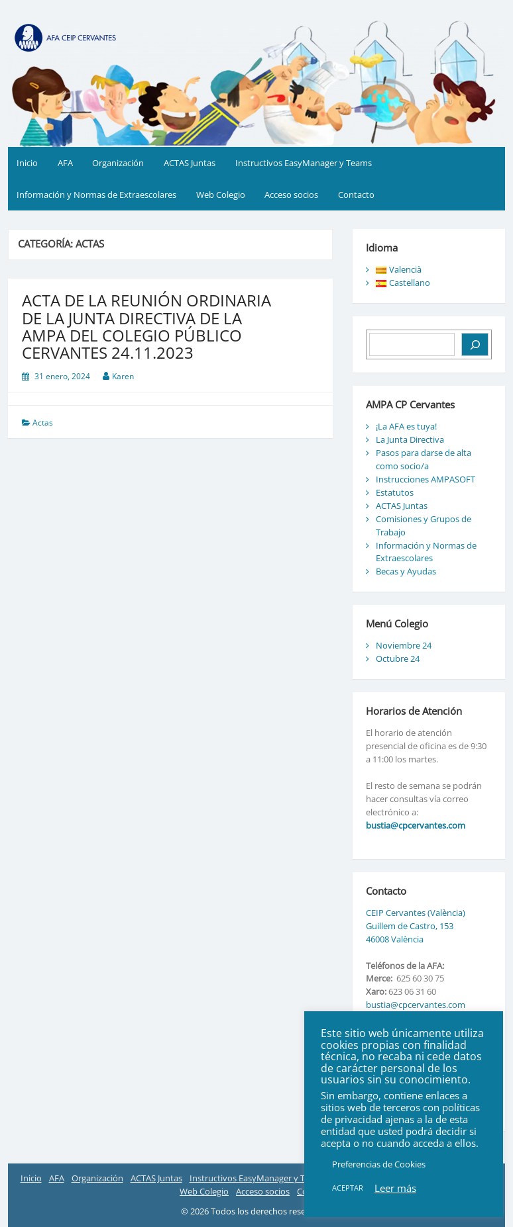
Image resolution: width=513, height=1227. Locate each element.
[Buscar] (474, 344)
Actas (42, 422)
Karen (123, 376)
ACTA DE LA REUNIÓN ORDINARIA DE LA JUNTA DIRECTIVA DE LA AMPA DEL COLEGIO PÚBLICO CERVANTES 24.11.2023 (146, 326)
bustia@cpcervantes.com (415, 825)
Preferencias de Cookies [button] (379, 1164)
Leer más (395, 1188)
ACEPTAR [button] (347, 1188)
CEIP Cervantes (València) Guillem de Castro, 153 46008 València (415, 926)
